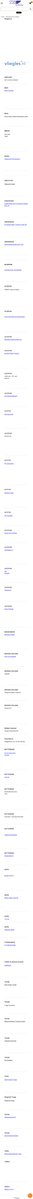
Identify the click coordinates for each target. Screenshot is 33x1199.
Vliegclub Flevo (9, 493)
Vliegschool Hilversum (12, 270)
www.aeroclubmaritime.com (13, 339)
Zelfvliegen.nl (8, 550)
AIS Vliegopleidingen (10, 396)
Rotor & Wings (9, 91)
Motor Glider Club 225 (11, 898)
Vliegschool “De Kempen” (12, 159)
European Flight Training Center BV (15, 225)
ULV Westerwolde (10, 945)
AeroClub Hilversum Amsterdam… (14, 317)
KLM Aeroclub (8, 414)
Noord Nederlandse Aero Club (13, 244)
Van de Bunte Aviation (11, 1136)
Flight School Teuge (10, 1080)
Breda (6, 876)
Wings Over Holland (10, 533)
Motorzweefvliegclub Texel (12, 1154)
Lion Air (6, 777)
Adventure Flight (9, 635)
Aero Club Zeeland (10, 656)
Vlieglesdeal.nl (8, 856)
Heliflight (7, 965)
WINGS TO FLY (9, 1189)
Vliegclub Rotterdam (10, 835)
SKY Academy (8, 516)
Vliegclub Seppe (9, 930)
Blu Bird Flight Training (11, 353)
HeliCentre (7, 590)
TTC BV (6, 919)
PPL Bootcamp (9, 463)
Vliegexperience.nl (10, 1117)
